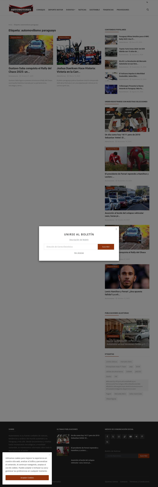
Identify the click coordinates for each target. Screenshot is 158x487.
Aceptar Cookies (27, 477)
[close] (116, 229)
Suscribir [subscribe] (106, 247)
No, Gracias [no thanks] (79, 253)
